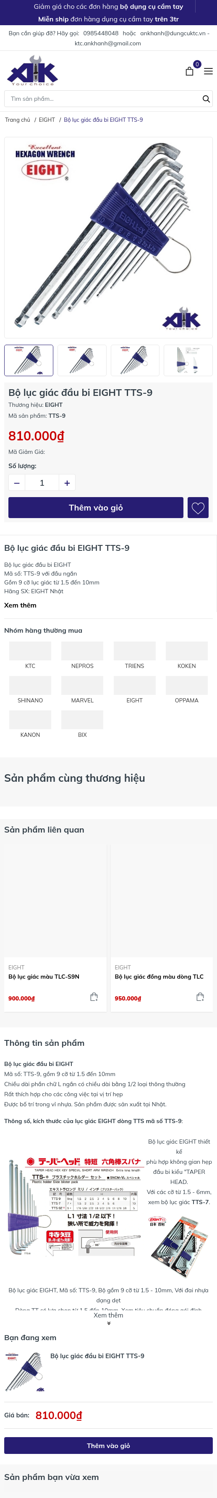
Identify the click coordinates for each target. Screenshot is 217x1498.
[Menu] (208, 70)
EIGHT (16, 967)
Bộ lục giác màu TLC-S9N (43, 976)
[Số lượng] (42, 482)
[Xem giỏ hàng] (190, 70)
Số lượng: (22, 466)
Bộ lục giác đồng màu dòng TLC (159, 976)
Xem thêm (20, 605)
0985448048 (100, 33)
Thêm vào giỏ (96, 507)
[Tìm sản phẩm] (108, 98)
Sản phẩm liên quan (44, 829)
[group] (108, 237)
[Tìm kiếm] (206, 98)
